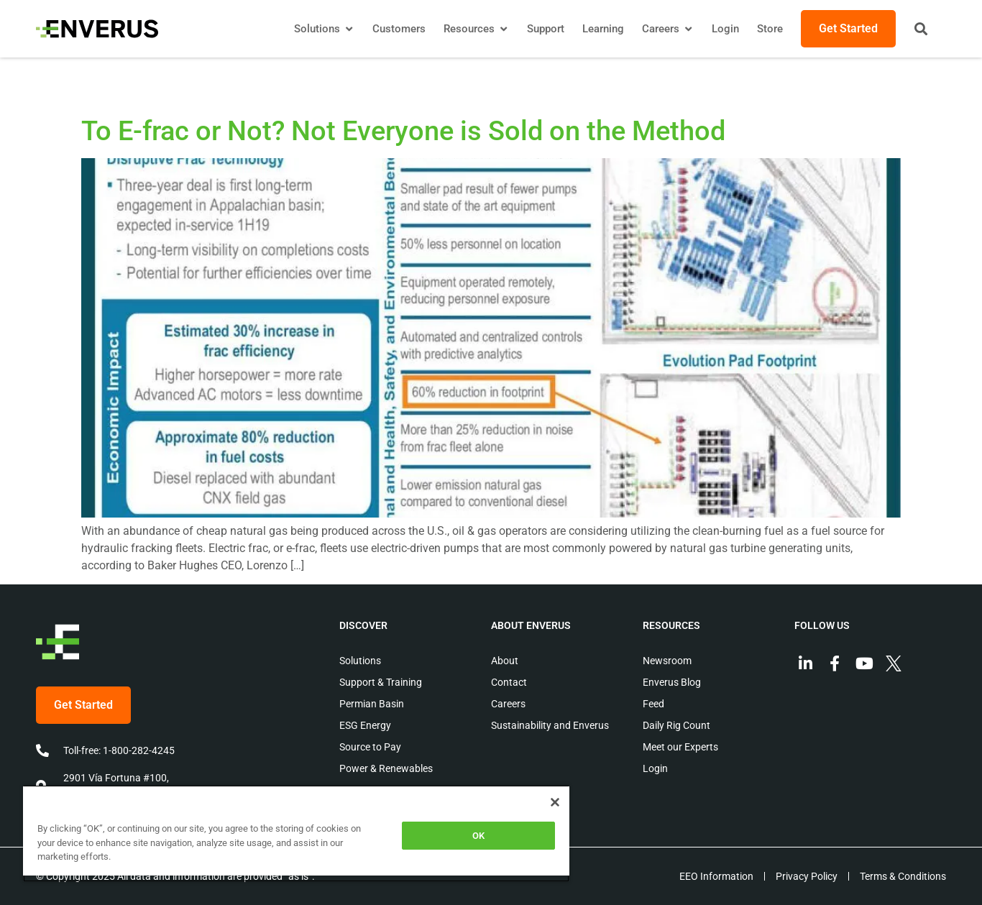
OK (478, 835)
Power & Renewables (386, 768)
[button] (921, 29)
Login (655, 768)
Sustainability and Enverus (550, 725)
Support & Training (380, 682)
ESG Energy (365, 725)
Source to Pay (370, 747)
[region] (296, 833)
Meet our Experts (680, 747)
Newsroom (667, 660)
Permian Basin (371, 703)
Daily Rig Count (676, 725)
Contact (509, 682)
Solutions (360, 660)
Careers (508, 703)
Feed (653, 703)
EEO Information (716, 876)
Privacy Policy (807, 876)
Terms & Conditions (903, 876)
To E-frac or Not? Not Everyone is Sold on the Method (403, 131)
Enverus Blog (672, 682)
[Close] (555, 802)
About (504, 660)
